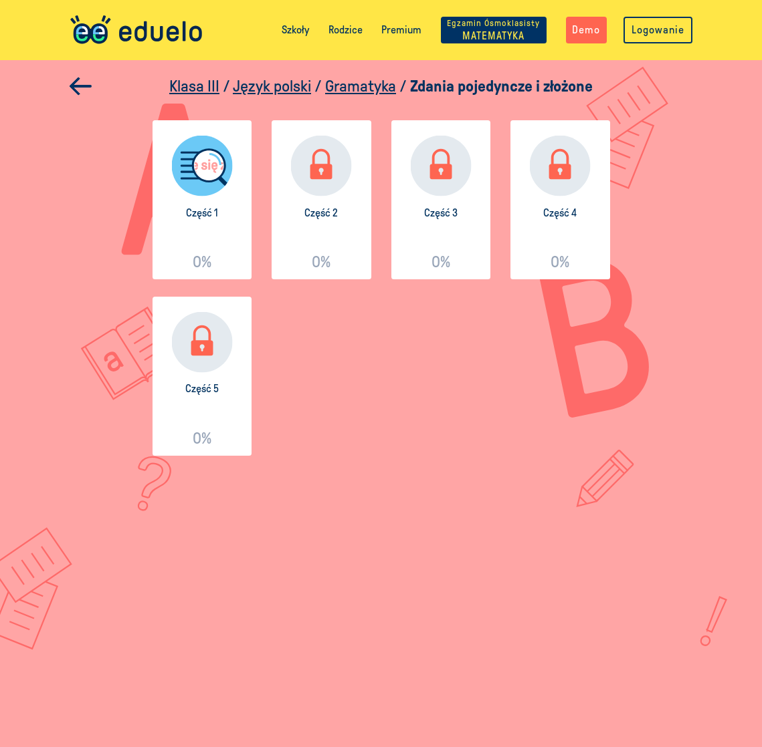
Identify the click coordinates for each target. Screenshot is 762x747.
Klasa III (194, 86)
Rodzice (345, 29)
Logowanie (658, 29)
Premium (401, 29)
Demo (586, 29)
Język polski (272, 86)
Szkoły (295, 29)
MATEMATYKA (493, 30)
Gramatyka (360, 86)
